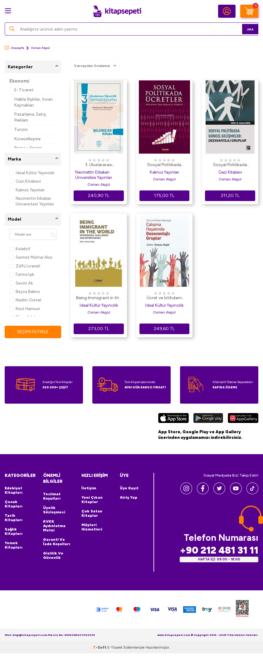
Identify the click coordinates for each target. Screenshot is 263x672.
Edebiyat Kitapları (13, 490)
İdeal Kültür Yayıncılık (31, 172)
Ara (244, 29)
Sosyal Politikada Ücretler (164, 165)
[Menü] (8, 10)
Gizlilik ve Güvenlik (53, 555)
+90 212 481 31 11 (219, 550)
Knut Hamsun (24, 308)
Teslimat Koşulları (52, 496)
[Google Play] (208, 419)
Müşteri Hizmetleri (91, 527)
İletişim (88, 488)
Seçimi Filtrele (33, 331)
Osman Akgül (98, 184)
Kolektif (20, 249)
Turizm (21, 129)
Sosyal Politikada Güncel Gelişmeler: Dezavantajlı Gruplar (230, 165)
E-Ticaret (24, 90)
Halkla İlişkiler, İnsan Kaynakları (33, 102)
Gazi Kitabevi (25, 181)
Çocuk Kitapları (13, 504)
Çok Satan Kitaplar (91, 513)
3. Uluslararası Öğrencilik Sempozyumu (99, 165)
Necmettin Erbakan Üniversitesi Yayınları (31, 201)
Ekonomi (19, 81)
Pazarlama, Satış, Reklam (30, 117)
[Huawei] (243, 419)
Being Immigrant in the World (98, 298)
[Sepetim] (249, 11)
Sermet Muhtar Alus (30, 257)
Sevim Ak (21, 283)
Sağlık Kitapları (13, 531)
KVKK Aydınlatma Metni (54, 526)
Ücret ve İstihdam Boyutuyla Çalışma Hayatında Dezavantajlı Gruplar (164, 298)
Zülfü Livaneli (24, 266)
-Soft (100, 648)
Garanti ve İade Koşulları (56, 542)
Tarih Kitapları (13, 518)
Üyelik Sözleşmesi (54, 510)
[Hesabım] (227, 11)
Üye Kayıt (129, 488)
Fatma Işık (21, 274)
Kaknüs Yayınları (27, 190)
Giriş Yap (128, 498)
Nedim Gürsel (25, 300)
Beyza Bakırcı (24, 291)
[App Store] (173, 419)
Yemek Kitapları (13, 545)
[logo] (117, 11)
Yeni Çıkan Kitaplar (92, 500)
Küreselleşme (27, 139)
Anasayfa (14, 48)
